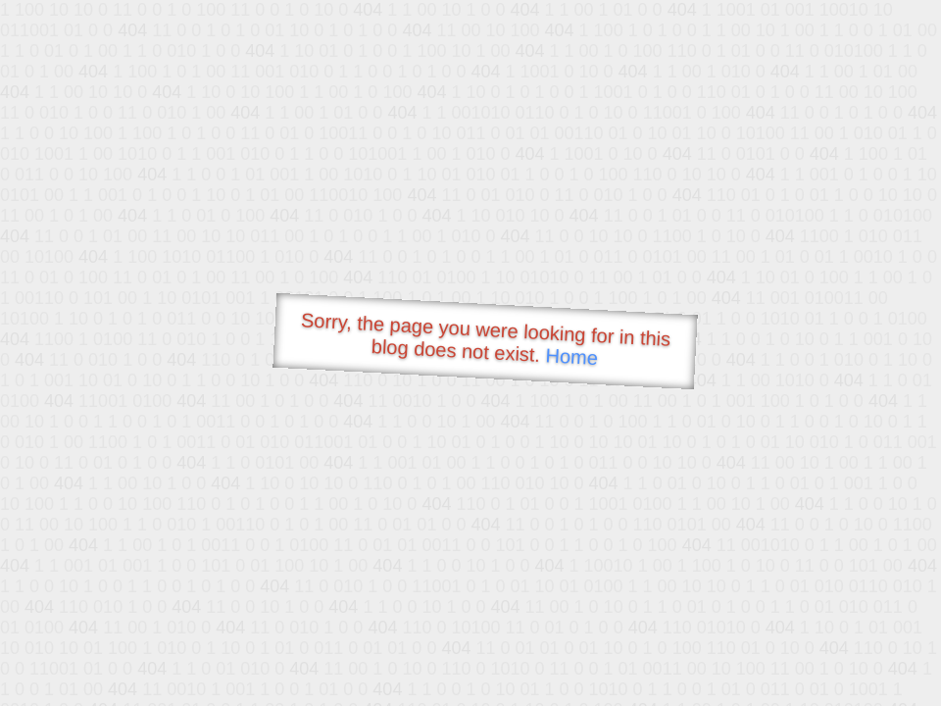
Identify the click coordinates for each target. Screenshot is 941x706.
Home (571, 356)
